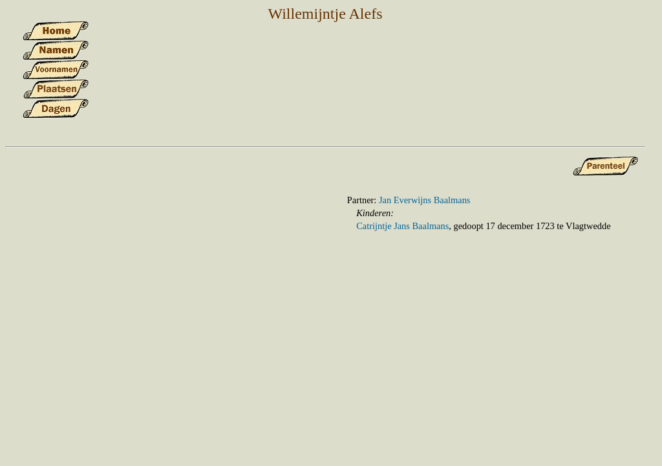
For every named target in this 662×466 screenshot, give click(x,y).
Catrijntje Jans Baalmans (402, 226)
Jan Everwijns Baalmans (424, 200)
